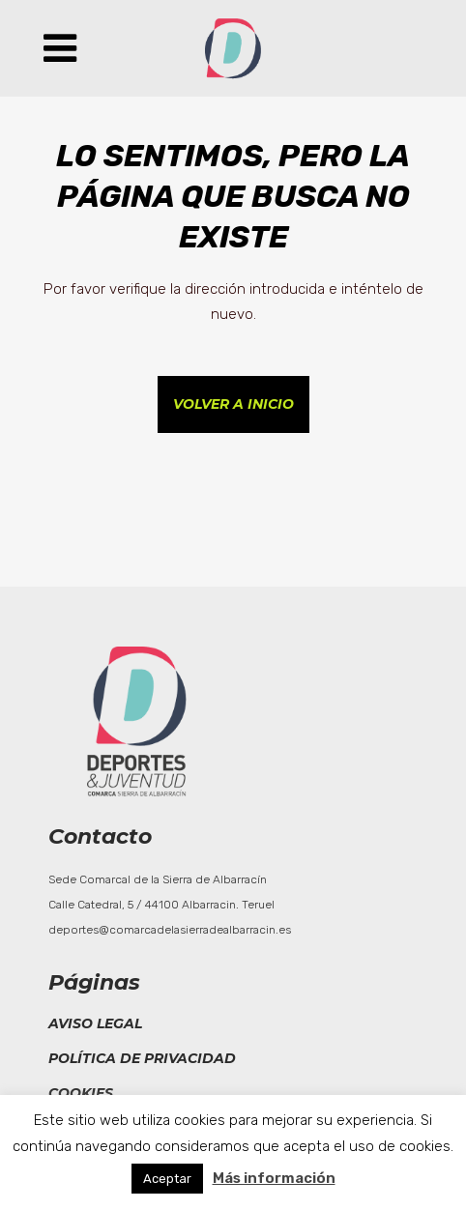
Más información (274, 1178)
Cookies (80, 1093)
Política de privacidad (142, 1058)
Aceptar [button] (167, 1178)
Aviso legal (95, 1023)
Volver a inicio (233, 404)
